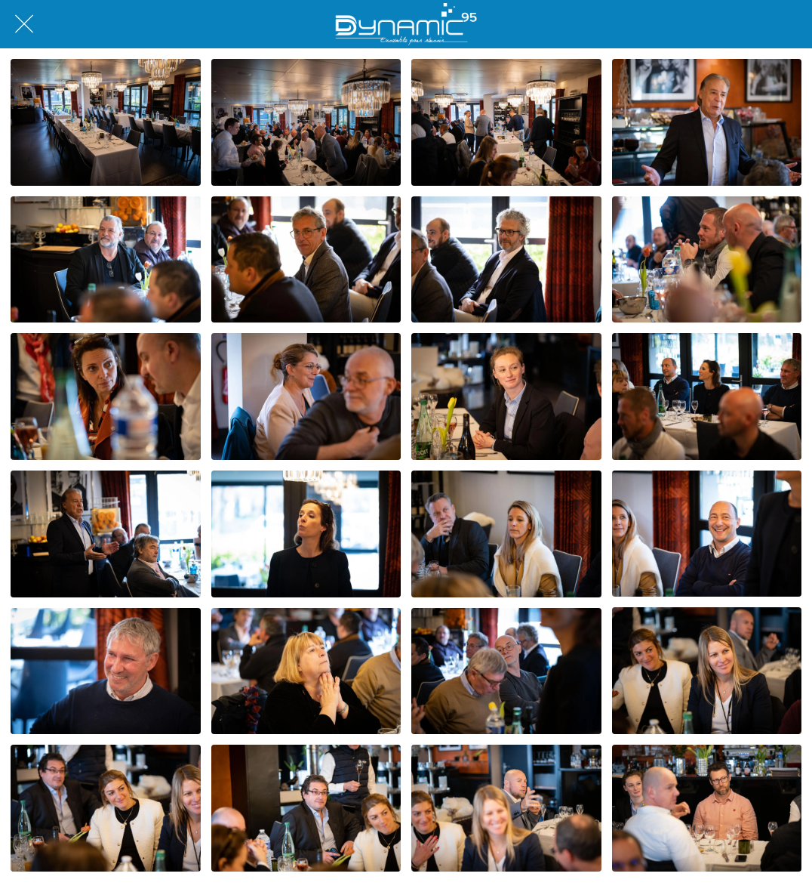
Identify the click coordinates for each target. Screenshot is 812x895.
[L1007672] (506, 122)
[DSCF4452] (106, 534)
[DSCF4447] (506, 396)
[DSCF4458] (707, 534)
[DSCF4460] (306, 671)
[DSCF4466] (306, 808)
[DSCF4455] (306, 534)
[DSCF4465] (106, 808)
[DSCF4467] (506, 808)
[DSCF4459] (106, 671)
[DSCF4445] (506, 259)
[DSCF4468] (707, 808)
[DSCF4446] (306, 396)
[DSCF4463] (707, 670)
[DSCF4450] (707, 396)
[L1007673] (306, 122)
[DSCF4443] (106, 259)
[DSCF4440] (707, 259)
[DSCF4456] (506, 534)
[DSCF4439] (106, 396)
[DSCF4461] (506, 671)
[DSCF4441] (707, 122)
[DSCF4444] (306, 259)
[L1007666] (106, 122)
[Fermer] (24, 24)
